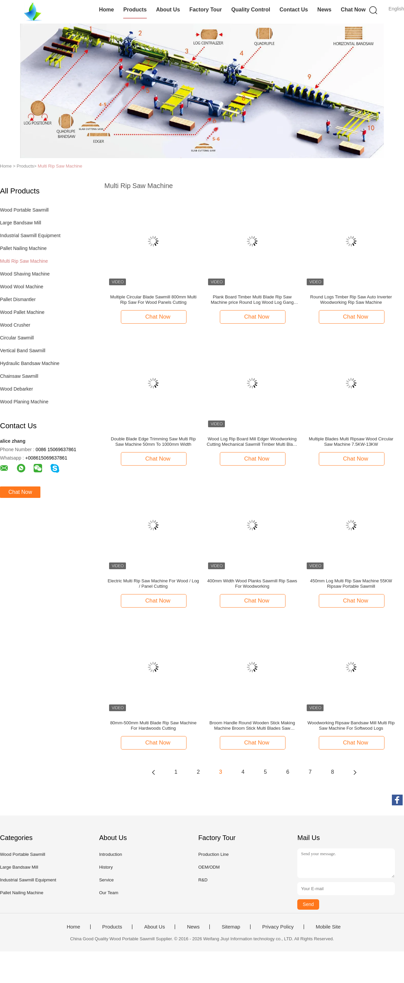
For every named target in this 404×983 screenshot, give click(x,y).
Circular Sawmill (17, 337)
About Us (168, 9)
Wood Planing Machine (24, 401)
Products (134, 9)
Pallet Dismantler (18, 299)
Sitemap (231, 926)
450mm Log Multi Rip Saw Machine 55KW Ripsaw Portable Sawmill (351, 583)
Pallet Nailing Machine (23, 248)
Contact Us (293, 9)
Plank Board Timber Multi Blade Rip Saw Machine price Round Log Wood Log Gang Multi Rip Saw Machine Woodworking (252, 299)
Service (106, 879)
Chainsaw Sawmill (19, 376)
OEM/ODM (209, 867)
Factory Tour (205, 9)
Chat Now (353, 9)
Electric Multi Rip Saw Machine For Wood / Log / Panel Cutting (153, 583)
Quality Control (250, 9)
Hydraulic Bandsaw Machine (30, 363)
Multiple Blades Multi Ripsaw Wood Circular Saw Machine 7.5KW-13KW (351, 441)
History (105, 867)
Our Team (108, 892)
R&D (202, 879)
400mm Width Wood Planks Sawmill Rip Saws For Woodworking (252, 583)
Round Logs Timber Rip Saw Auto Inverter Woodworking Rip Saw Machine (351, 299)
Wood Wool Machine (21, 286)
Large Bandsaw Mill (20, 222)
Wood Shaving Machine (25, 274)
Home (106, 9)
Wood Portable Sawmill (24, 210)
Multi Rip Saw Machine (60, 166)
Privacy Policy (278, 926)
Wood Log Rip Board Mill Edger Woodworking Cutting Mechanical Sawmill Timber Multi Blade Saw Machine (252, 441)
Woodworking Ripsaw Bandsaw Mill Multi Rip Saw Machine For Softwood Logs (351, 725)
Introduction (110, 854)
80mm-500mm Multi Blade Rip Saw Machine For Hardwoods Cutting (153, 725)
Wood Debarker (16, 389)
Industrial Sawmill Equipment (30, 235)
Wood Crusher (15, 325)
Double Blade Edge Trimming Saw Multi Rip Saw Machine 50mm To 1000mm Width (153, 441)
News (324, 9)
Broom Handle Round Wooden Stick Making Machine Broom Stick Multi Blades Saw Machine (252, 725)
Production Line (213, 854)
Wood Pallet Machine (22, 312)
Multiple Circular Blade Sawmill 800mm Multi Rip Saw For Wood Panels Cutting (153, 299)
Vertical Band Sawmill (22, 350)
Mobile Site (328, 926)
